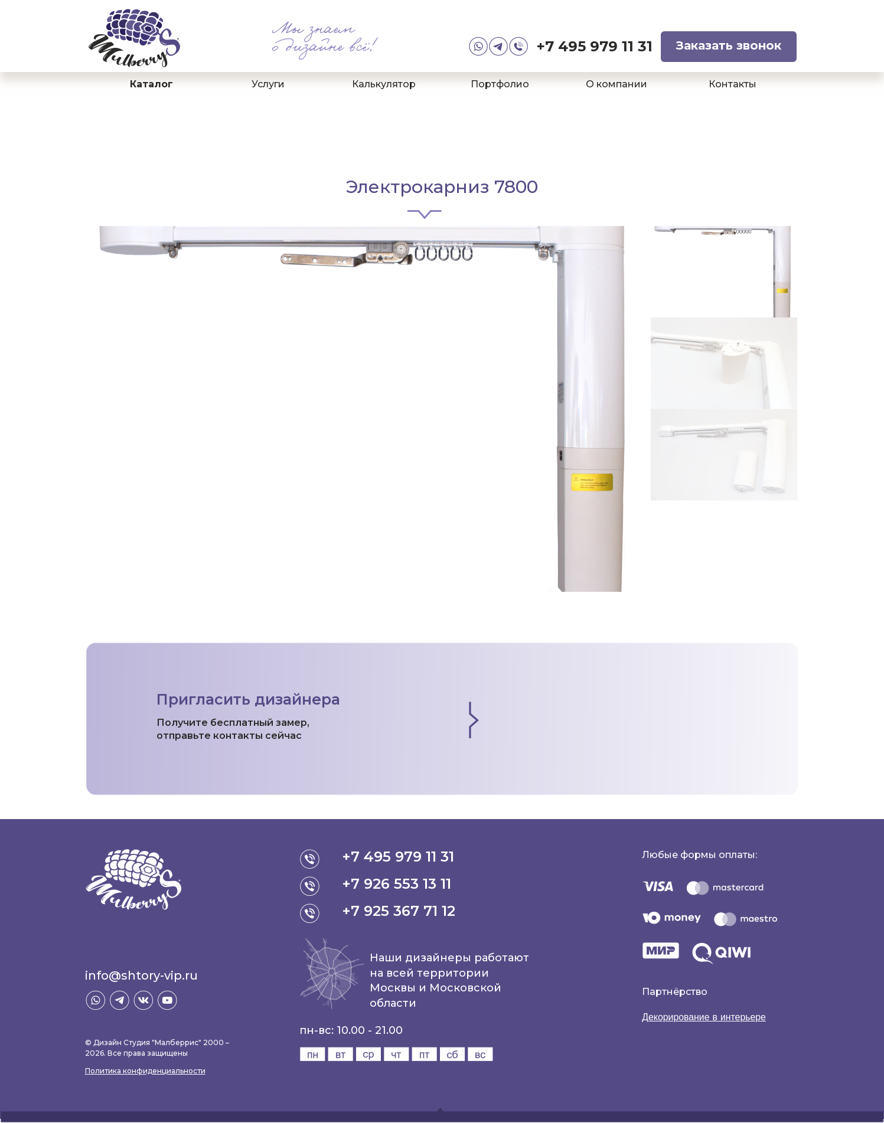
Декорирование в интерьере (704, 1017)
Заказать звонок (728, 45)
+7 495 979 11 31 (595, 46)
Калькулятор (384, 84)
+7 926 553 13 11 (397, 884)
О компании (616, 84)
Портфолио (500, 84)
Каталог (151, 84)
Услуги (268, 84)
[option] (367, 409)
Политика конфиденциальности (145, 1070)
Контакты (732, 84)
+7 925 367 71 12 (399, 911)
